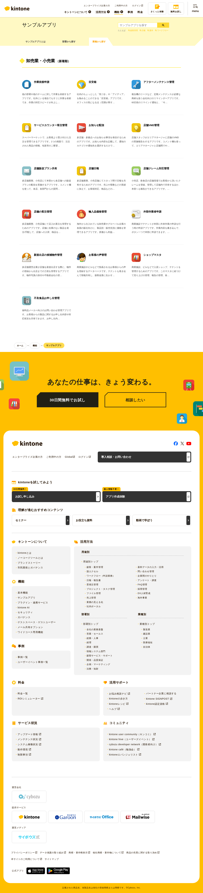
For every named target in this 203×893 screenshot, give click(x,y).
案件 (151, 30)
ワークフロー (162, 30)
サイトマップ (52, 859)
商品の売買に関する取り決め (141, 852)
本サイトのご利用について (25, 859)
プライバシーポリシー (23, 852)
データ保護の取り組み (52, 852)
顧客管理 (134, 30)
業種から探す (99, 41)
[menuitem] (77, 12)
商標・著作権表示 (78, 852)
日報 (143, 30)
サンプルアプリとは (36, 41)
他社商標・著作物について (107, 852)
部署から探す (69, 41)
